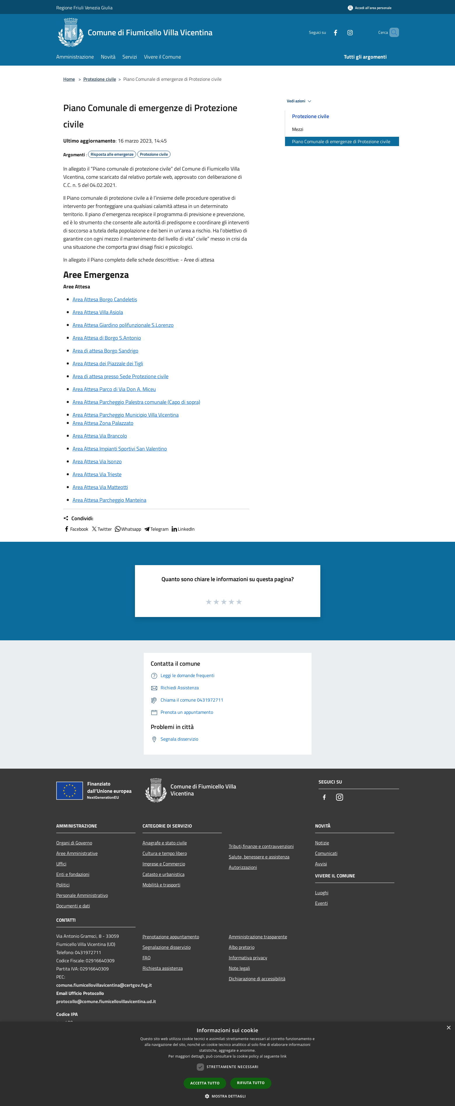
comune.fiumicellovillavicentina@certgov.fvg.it (104, 984)
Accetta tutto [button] (204, 1083)
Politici (63, 884)
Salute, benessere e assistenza (259, 856)
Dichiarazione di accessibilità (257, 978)
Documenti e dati (73, 905)
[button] (227, 1096)
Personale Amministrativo (82, 895)
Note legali (239, 968)
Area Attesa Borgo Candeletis (105, 299)
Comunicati (326, 853)
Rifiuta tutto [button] (251, 1082)
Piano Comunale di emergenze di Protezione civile (341, 141)
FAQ (147, 957)
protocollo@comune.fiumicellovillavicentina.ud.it (106, 1001)
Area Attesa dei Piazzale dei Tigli (108, 363)
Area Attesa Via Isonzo (97, 461)
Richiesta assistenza (163, 968)
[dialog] (227, 1064)
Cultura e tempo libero (165, 853)
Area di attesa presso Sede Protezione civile (120, 376)
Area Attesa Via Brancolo (100, 436)
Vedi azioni (300, 101)
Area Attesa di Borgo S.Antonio (107, 338)
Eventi (321, 903)
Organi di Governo (74, 842)
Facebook (75, 528)
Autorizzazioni (243, 867)
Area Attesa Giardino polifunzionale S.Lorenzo (123, 325)
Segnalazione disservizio (167, 947)
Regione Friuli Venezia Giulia (84, 7)
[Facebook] (325, 32)
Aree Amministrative (77, 853)
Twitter (101, 528)
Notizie (322, 842)
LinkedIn (183, 528)
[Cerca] (392, 32)
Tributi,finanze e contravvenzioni (261, 846)
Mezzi (297, 129)
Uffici (61, 863)
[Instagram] (340, 32)
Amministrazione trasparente (258, 936)
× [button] (448, 1028)
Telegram (155, 528)
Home (69, 79)
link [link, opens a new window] (283, 1056)
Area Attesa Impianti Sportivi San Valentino (120, 449)
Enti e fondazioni (72, 874)
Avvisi (321, 863)
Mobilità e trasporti (161, 884)
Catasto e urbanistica (164, 874)
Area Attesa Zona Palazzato (103, 423)
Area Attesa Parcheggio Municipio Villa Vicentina (126, 415)
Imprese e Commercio (164, 863)
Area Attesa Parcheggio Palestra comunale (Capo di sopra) (136, 402)
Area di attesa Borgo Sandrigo (105, 351)
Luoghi (321, 892)
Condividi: (78, 518)
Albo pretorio (241, 947)
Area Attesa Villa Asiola (98, 312)
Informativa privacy (248, 957)
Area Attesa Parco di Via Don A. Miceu (114, 389)
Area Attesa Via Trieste (97, 474)
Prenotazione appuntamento (171, 936)
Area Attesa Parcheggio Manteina (109, 500)
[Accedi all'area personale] (369, 8)
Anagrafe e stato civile (165, 842)
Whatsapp (127, 528)
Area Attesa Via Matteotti (100, 487)
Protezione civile (99, 79)
